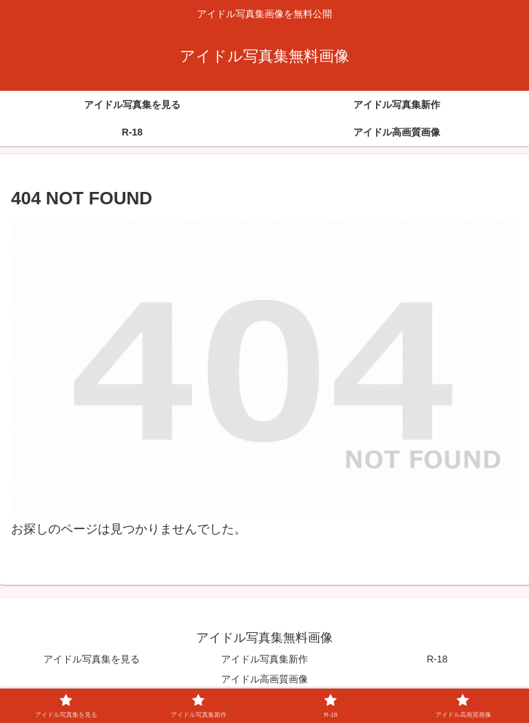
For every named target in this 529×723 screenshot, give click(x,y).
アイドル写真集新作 (264, 659)
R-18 (437, 659)
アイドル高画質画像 (264, 678)
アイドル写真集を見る (91, 659)
